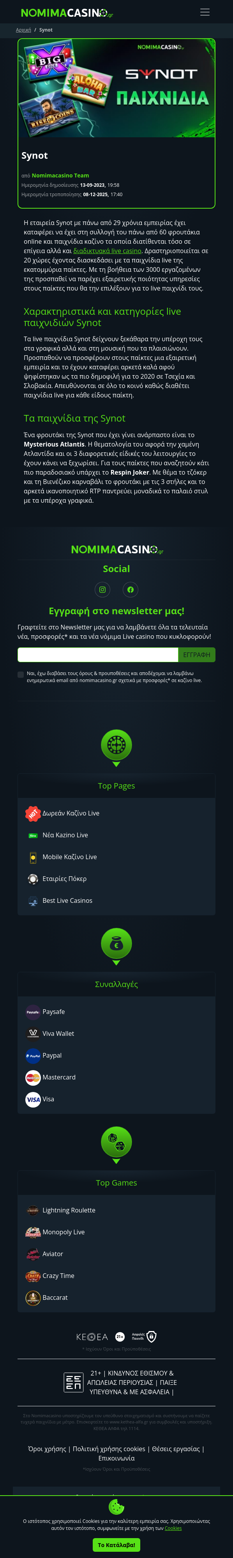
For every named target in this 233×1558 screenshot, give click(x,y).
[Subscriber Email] (98, 654)
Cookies (173, 1528)
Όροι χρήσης (47, 1449)
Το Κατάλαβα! (116, 1545)
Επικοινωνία (116, 1458)
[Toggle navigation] (204, 12)
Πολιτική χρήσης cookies (109, 1449)
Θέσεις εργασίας (176, 1449)
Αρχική (23, 30)
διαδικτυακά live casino (107, 250)
